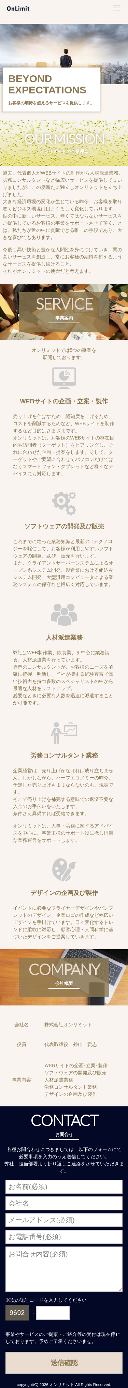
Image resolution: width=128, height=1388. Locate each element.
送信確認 (64, 1363)
